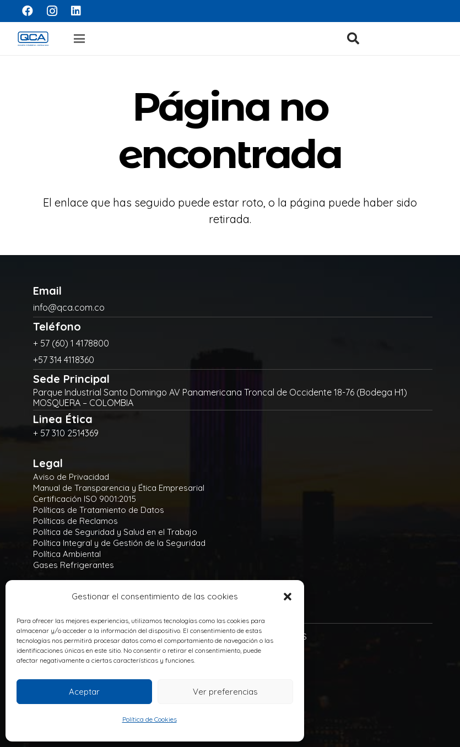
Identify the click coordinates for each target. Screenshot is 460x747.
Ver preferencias (225, 691)
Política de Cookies (149, 719)
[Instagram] (52, 11)
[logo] (33, 38)
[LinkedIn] (76, 11)
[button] (287, 596)
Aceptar (84, 691)
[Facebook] (28, 11)
